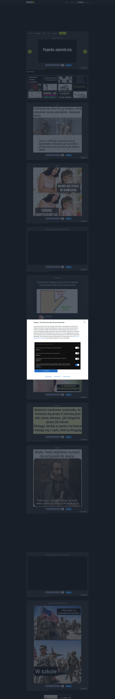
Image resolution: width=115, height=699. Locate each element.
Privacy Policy (66, 376)
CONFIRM (46, 370)
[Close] (85, 322)
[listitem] (57, 344)
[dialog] (57, 349)
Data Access (57, 376)
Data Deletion (48, 376)
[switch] (77, 348)
